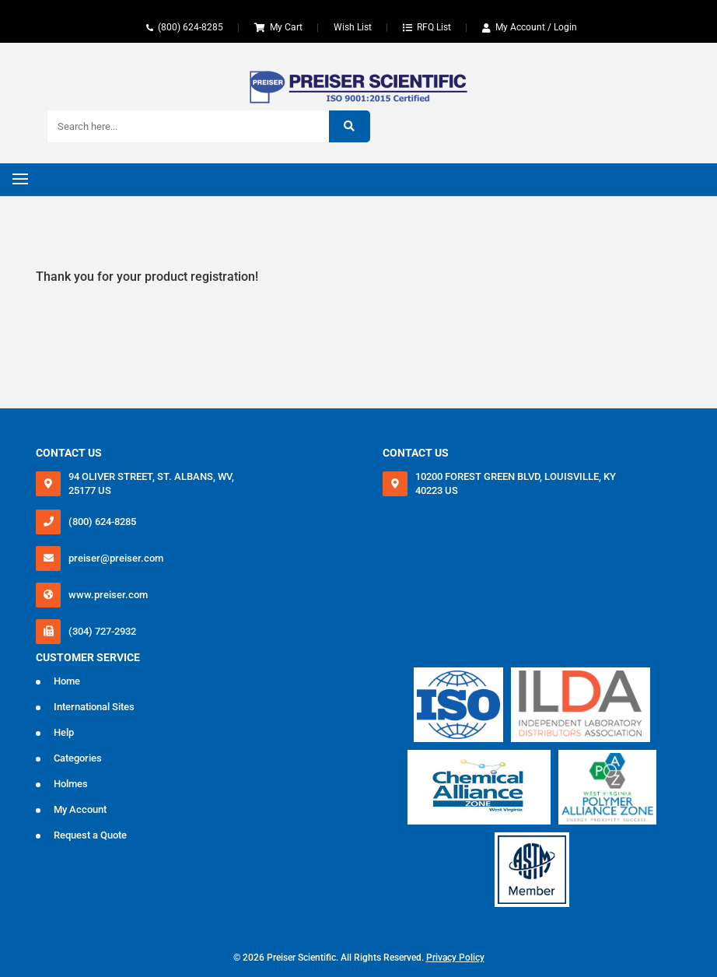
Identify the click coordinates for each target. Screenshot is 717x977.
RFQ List (434, 27)
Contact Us (69, 452)
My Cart (286, 27)
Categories (78, 758)
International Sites (94, 707)
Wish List (353, 27)
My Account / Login (536, 27)
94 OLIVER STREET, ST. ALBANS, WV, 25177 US (151, 483)
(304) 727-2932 (102, 631)
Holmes (71, 784)
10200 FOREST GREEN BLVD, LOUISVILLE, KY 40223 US (515, 483)
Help (64, 732)
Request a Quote (90, 835)
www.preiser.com (108, 595)
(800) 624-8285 (190, 27)
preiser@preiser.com (115, 558)
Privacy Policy (455, 957)
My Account (80, 809)
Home (67, 681)
